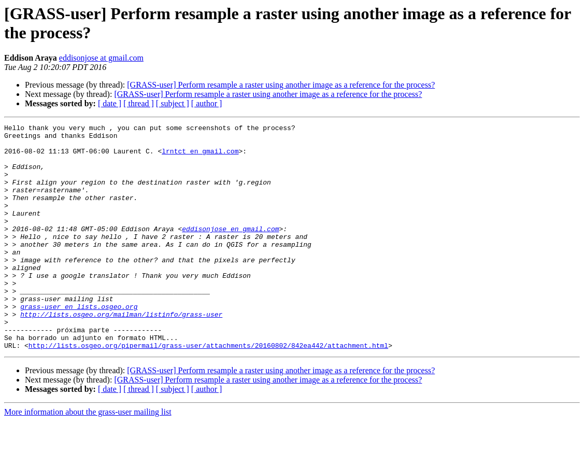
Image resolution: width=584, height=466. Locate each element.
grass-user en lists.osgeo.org (78, 343)
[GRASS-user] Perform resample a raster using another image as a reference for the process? (281, 84)
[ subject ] (172, 103)
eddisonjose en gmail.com (230, 250)
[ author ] (206, 103)
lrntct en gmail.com (200, 157)
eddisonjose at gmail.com (101, 57)
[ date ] (109, 103)
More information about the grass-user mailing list (88, 457)
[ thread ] (138, 103)
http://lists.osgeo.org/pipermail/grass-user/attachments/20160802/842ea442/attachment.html (208, 390)
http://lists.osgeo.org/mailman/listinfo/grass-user (121, 353)
